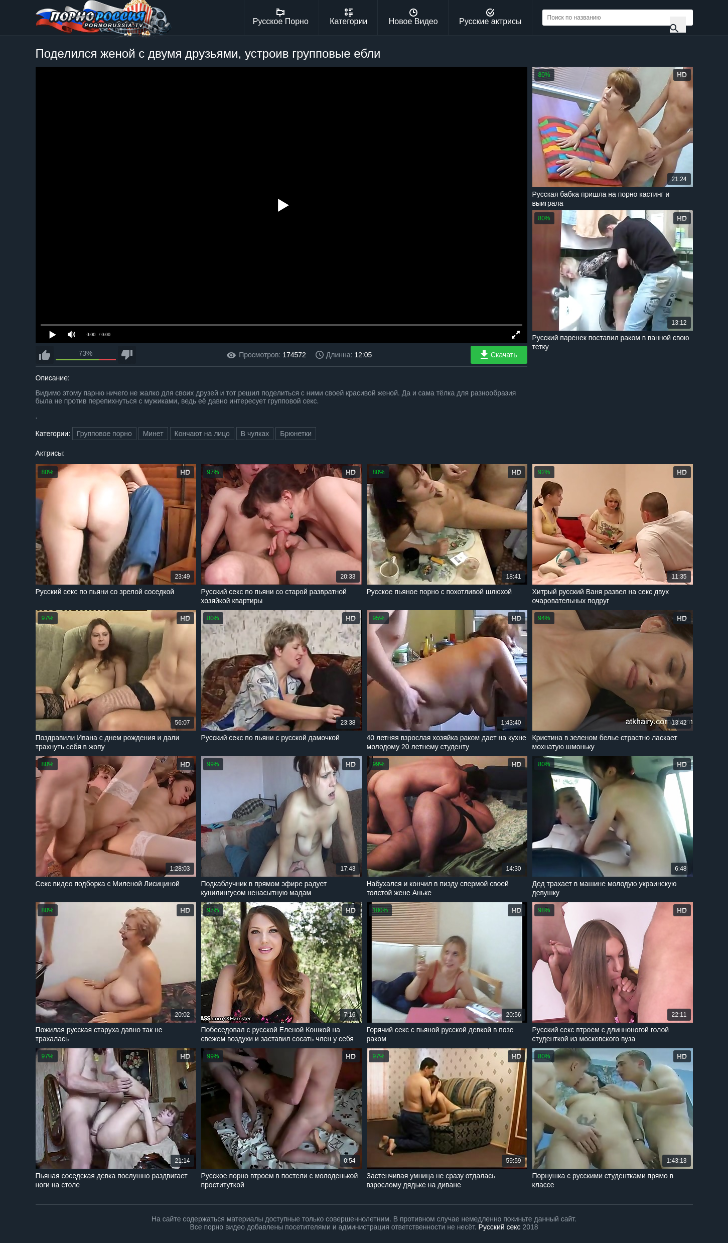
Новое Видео (413, 17)
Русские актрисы (490, 17)
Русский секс (500, 1227)
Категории (348, 17)
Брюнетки (296, 434)
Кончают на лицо (202, 434)
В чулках (255, 434)
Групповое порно (104, 434)
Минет (153, 434)
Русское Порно (281, 17)
